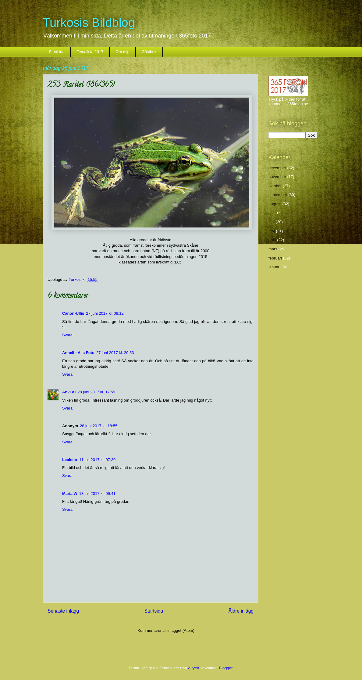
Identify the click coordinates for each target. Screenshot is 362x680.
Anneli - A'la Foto (78, 352)
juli (270, 213)
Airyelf (193, 668)
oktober (275, 186)
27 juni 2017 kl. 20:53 (115, 352)
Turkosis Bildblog (89, 22)
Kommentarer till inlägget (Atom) (165, 630)
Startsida (57, 51)
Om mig (122, 51)
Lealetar (69, 459)
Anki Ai (69, 392)
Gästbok (149, 51)
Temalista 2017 (90, 51)
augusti (274, 204)
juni (271, 222)
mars (272, 249)
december (277, 168)
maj (271, 231)
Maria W (69, 493)
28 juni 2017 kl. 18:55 (99, 426)
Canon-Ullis (73, 313)
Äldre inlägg (241, 611)
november (277, 176)
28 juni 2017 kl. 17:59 (96, 392)
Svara (67, 335)
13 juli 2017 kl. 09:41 (97, 493)
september (277, 194)
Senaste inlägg (63, 611)
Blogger (225, 668)
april (272, 240)
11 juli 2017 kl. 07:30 (97, 459)
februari (275, 258)
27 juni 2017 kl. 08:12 (105, 313)
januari (274, 267)
